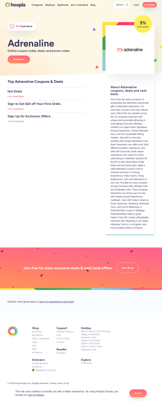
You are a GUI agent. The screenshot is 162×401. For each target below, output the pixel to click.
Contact (60, 342)
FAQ (58, 335)
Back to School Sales (91, 346)
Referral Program (64, 331)
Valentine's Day (88, 337)
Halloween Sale (88, 349)
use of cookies (36, 395)
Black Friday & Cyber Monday (95, 331)
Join (34, 345)
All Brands (37, 352)
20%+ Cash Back (40, 338)
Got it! (138, 393)
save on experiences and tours (56, 301)
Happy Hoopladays (90, 334)
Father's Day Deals (90, 343)
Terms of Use (62, 338)
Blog (34, 349)
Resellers (61, 353)
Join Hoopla (149, 4)
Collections (86, 363)
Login (34, 342)
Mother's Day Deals (90, 340)
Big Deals (37, 331)
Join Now (127, 268)
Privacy (53, 383)
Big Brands (37, 335)
